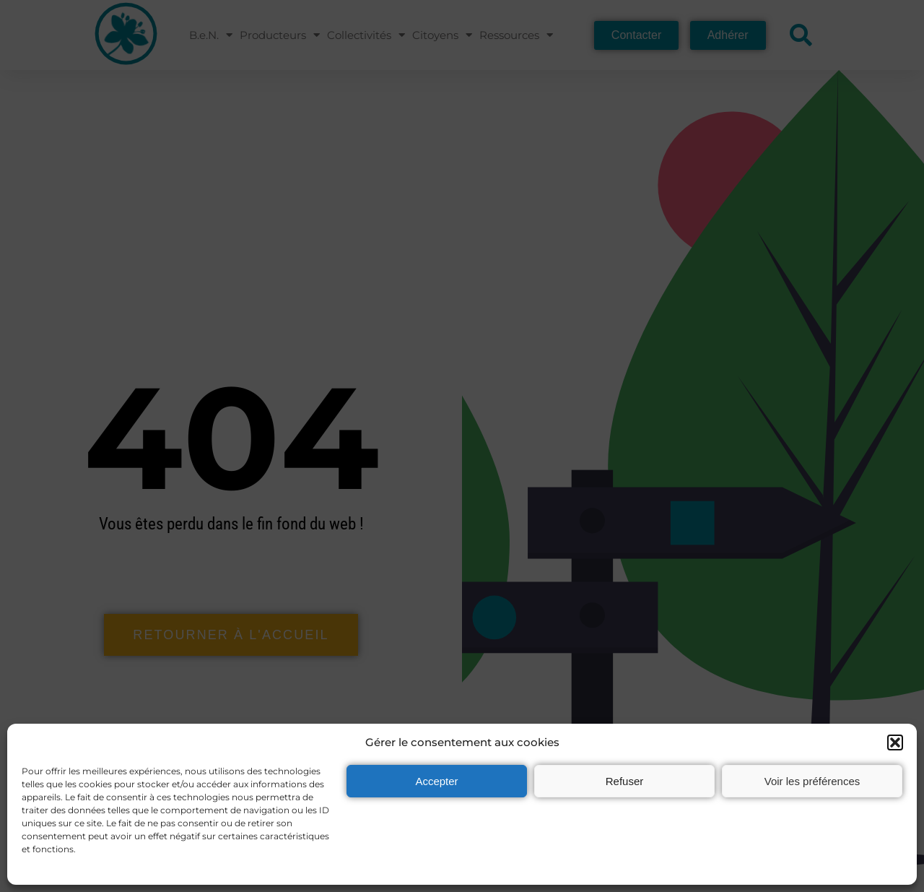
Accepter (436, 781)
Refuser (625, 781)
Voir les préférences (812, 781)
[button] (895, 742)
